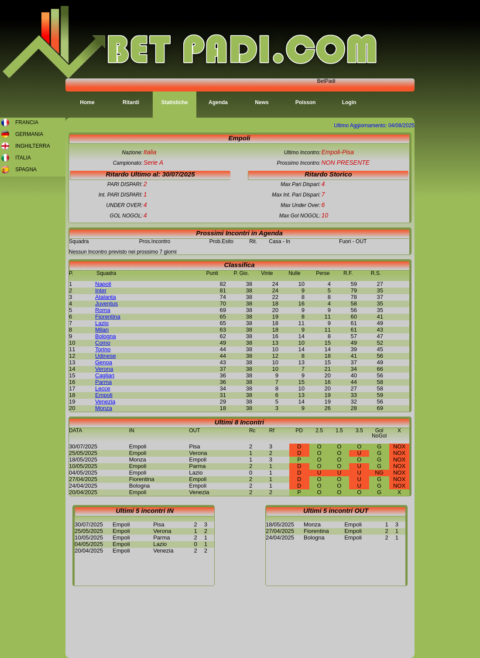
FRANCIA (26, 122)
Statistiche (174, 102)
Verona (104, 369)
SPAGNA (26, 169)
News (261, 102)
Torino (102, 349)
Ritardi (131, 102)
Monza (103, 408)
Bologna (105, 336)
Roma (102, 310)
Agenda (218, 102)
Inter (100, 290)
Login (349, 102)
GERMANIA (29, 134)
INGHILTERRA (32, 146)
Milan (102, 329)
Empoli (104, 395)
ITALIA (23, 158)
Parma (103, 382)
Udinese (105, 356)
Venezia (105, 401)
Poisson (305, 102)
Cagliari (104, 375)
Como (102, 342)
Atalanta (105, 297)
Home (87, 102)
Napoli (103, 284)
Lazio (102, 323)
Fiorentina (107, 316)
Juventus (106, 303)
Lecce (102, 388)
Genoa (103, 362)
